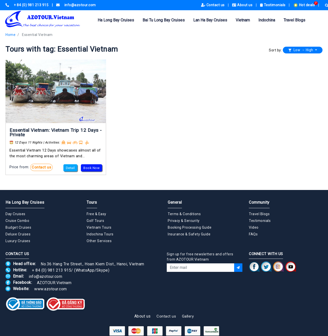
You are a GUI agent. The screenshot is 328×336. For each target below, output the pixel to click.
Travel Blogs (294, 20)
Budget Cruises (18, 227)
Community (259, 202)
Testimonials (273, 5)
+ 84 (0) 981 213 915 (51, 270)
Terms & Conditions (184, 214)
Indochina (266, 20)
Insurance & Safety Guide (189, 234)
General (175, 202)
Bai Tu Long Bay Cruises (164, 20)
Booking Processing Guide (189, 227)
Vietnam (243, 20)
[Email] (200, 267)
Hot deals (304, 5)
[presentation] (205, 285)
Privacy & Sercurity (184, 221)
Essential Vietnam (37, 35)
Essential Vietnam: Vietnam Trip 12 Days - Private (55, 132)
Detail (70, 168)
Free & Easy (96, 214)
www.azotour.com (50, 288)
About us (242, 5)
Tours (92, 202)
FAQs (253, 234)
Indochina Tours (100, 234)
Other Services (99, 241)
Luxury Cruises (17, 241)
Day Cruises (15, 214)
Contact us (213, 5)
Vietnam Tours (99, 227)
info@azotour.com (45, 276)
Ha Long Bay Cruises (116, 20)
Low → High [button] (301, 50)
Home (10, 35)
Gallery (188, 316)
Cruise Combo (17, 221)
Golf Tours (95, 221)
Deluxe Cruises (17, 234)
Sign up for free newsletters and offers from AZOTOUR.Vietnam (200, 256)
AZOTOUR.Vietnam (54, 282)
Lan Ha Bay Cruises (210, 20)
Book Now (91, 168)
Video (254, 227)
